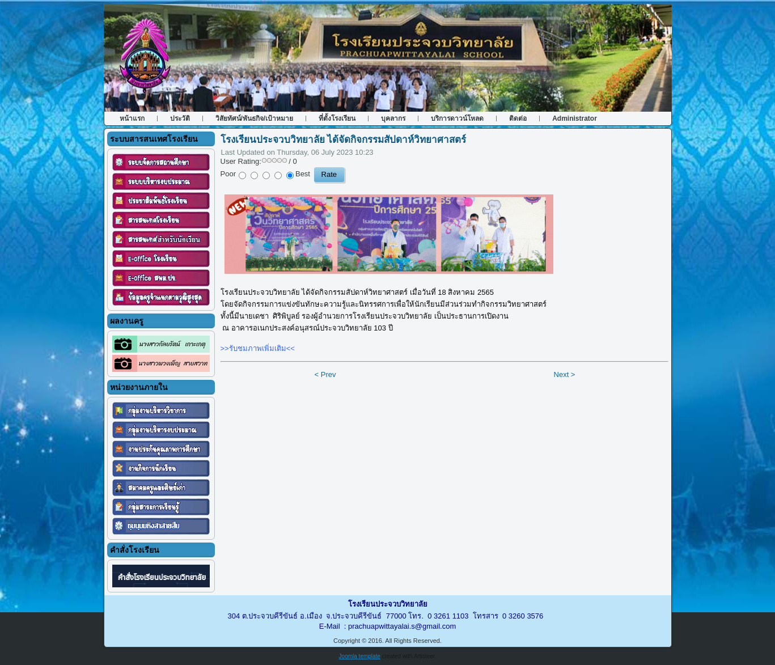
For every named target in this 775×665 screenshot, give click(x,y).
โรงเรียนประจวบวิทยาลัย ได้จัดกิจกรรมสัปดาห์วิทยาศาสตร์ (344, 139)
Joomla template (359, 656)
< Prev (325, 374)
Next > (564, 374)
